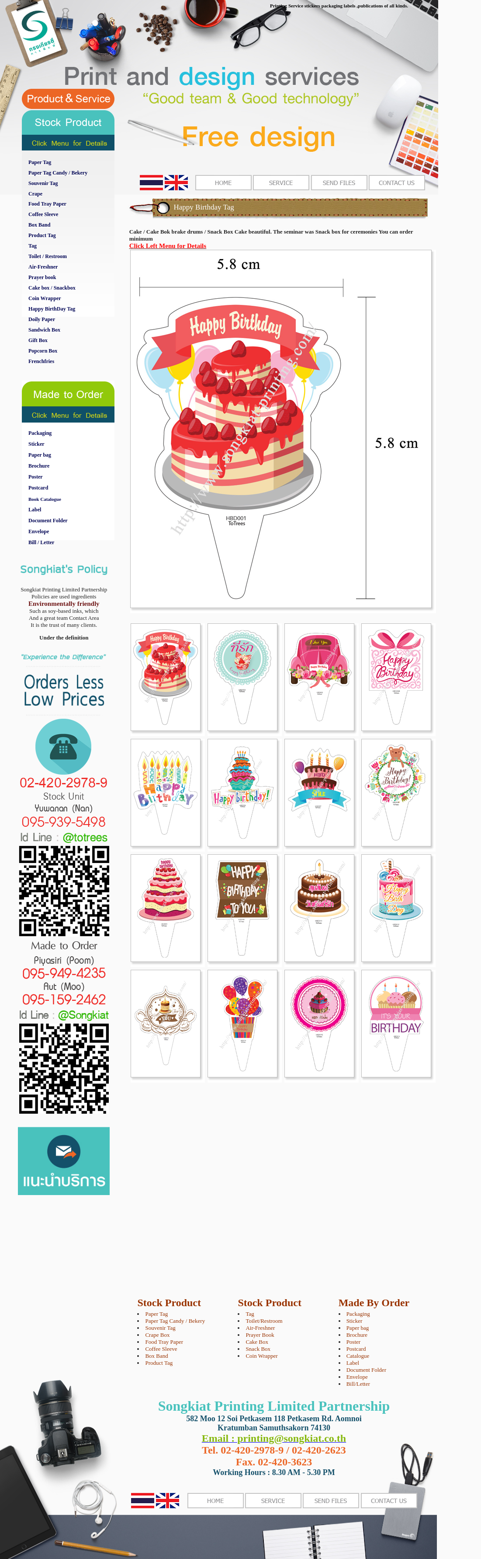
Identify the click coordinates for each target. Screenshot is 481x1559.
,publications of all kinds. (382, 5)
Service (295, 5)
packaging (332, 5)
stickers (312, 5)
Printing (278, 5)
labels (350, 5)
